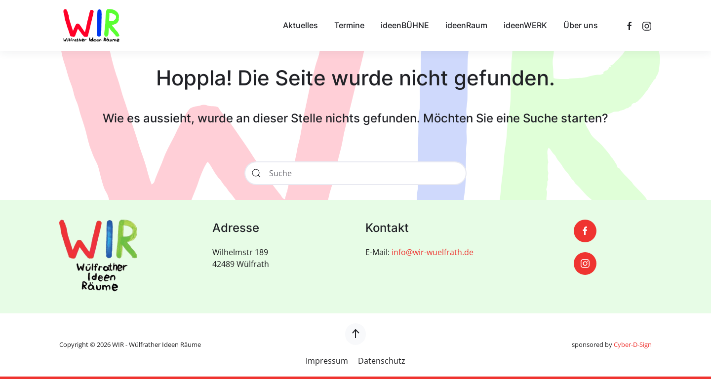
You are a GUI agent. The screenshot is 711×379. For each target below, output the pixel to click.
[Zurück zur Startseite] (91, 25)
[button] (355, 334)
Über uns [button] (580, 25)
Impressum (327, 360)
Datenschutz (381, 360)
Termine (349, 25)
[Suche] (355, 173)
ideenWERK (525, 25)
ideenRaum (466, 25)
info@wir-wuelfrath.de (433, 252)
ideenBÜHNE (405, 25)
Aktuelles (300, 25)
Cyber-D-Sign (633, 344)
